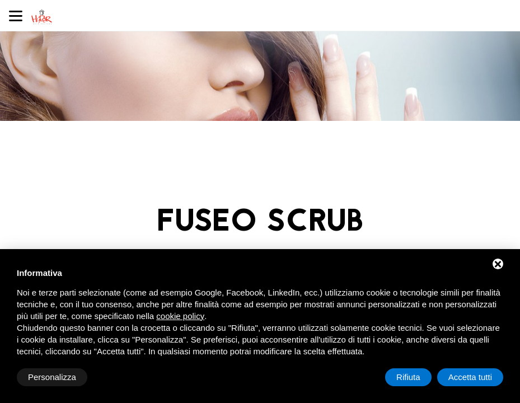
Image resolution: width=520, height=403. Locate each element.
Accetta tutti (470, 377)
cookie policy (180, 316)
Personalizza (52, 377)
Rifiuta (408, 377)
